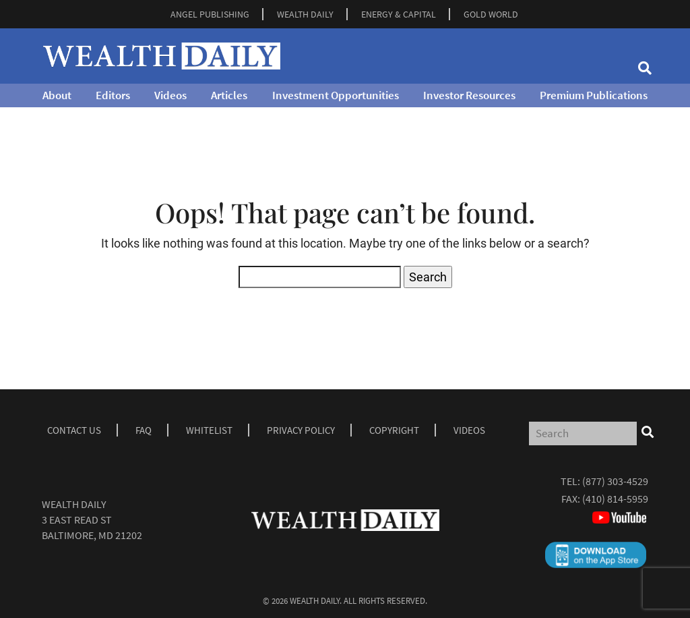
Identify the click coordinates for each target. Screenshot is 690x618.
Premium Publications (594, 95)
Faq (143, 430)
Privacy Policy (301, 430)
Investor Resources (469, 95)
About (56, 95)
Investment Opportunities (335, 95)
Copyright (394, 430)
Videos (170, 95)
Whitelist (209, 430)
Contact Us (74, 430)
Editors (113, 95)
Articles (229, 95)
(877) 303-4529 (615, 481)
